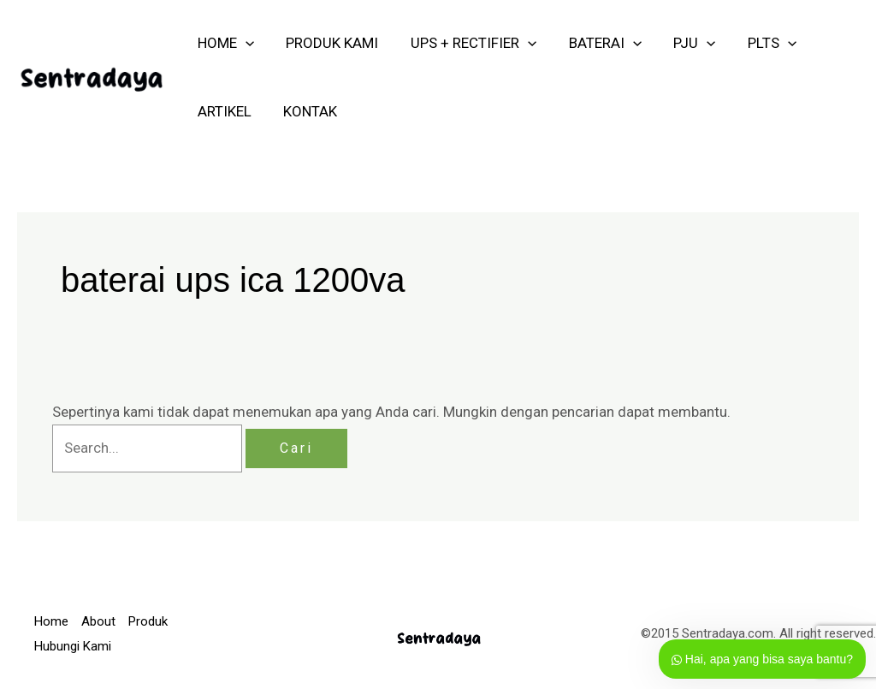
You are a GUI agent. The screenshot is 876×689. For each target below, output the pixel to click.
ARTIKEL (223, 111)
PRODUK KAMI (327, 42)
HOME (224, 43)
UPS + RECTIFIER (466, 43)
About (98, 621)
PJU (681, 43)
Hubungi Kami (72, 646)
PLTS (755, 43)
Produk (148, 621)
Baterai (594, 43)
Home (51, 621)
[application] (243, 43)
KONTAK (306, 111)
